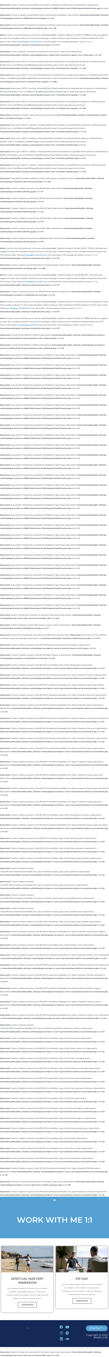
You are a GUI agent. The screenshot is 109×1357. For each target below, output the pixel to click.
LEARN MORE (27, 1305)
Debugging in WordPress (30, 42)
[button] (54, 1200)
